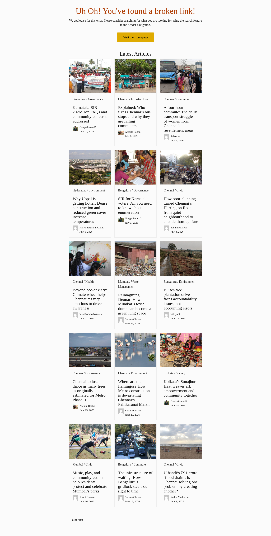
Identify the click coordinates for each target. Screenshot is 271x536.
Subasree (175, 136)
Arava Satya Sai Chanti (92, 227)
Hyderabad (79, 190)
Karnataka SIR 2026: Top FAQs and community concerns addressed (90, 114)
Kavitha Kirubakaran (91, 314)
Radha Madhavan (180, 497)
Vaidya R (175, 314)
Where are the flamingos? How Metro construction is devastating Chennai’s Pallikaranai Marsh (135, 393)
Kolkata (169, 373)
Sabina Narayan (179, 227)
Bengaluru (79, 99)
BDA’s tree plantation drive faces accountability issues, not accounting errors (180, 299)
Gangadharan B (88, 127)
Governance (95, 99)
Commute (182, 99)
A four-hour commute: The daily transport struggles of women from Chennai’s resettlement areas (180, 119)
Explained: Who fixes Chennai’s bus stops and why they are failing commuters (134, 116)
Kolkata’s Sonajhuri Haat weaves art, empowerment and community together (180, 388)
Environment (97, 190)
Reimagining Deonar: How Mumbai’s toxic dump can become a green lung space (134, 304)
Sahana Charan (133, 319)
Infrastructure (139, 99)
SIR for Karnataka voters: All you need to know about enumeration (135, 205)
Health (89, 281)
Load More (77, 520)
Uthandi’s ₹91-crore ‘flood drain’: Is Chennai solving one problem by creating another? (181, 482)
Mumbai (123, 281)
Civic (179, 190)
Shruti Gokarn (87, 497)
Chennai (123, 99)
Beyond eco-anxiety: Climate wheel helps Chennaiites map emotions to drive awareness (90, 299)
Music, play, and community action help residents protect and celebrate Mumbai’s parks (90, 482)
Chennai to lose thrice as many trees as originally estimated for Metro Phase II (89, 390)
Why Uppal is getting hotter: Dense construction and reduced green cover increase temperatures (90, 210)
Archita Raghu (133, 131)
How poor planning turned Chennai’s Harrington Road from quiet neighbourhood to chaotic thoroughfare (181, 210)
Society (180, 373)
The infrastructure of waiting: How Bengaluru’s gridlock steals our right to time (135, 482)
